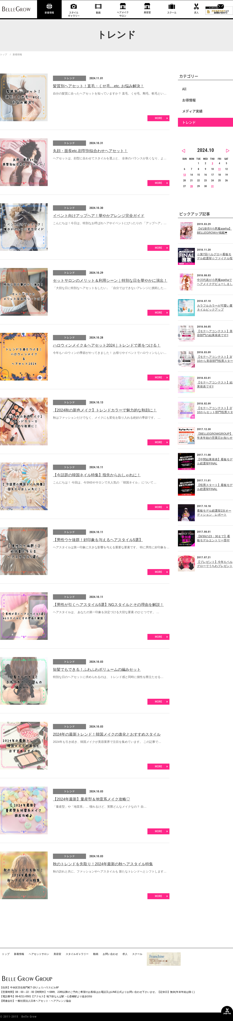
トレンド (69, 78)
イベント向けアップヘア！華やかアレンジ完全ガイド (98, 216)
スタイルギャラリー (74, 14)
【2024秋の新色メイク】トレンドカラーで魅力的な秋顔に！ (105, 410)
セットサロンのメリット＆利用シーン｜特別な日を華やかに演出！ (110, 280)
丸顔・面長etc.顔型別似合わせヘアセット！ (90, 151)
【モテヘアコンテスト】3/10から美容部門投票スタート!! (215, 361)
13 (184, 174)
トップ (3, 54)
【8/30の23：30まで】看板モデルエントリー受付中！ (213, 540)
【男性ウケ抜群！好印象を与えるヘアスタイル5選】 (98, 540)
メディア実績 (192, 111)
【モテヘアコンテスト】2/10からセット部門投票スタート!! (215, 412)
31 (212, 186)
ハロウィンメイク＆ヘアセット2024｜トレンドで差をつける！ (107, 345)
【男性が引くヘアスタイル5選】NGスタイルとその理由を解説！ (108, 605)
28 (191, 186)
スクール (171, 12)
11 (219, 169)
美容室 (147, 12)
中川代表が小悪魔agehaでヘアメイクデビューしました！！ (215, 284)
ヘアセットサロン (39, 954)
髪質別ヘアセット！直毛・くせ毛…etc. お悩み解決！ (98, 86)
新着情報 (49, 12)
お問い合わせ (221, 12)
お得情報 (189, 100)
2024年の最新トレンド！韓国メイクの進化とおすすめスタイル (107, 734)
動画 (98, 12)
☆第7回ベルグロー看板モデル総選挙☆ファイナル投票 (215, 258)
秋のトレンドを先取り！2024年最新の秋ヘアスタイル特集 (103, 864)
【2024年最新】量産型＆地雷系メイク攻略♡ (91, 799)
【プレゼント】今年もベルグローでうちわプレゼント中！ (215, 566)
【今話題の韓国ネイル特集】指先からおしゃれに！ (97, 475)
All (184, 88)
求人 (196, 12)
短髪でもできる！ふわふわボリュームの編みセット (97, 669)
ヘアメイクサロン (123, 14)
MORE (158, 118)
